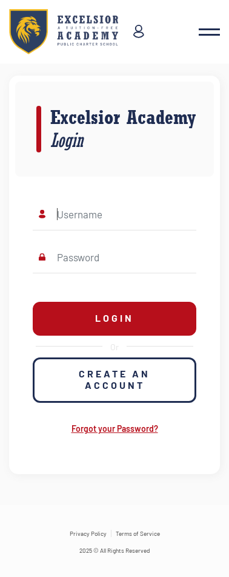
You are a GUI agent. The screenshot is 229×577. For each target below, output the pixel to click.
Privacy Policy (88, 533)
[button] (209, 32)
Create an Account (114, 379)
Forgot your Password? (114, 428)
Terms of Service (138, 533)
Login (114, 318)
